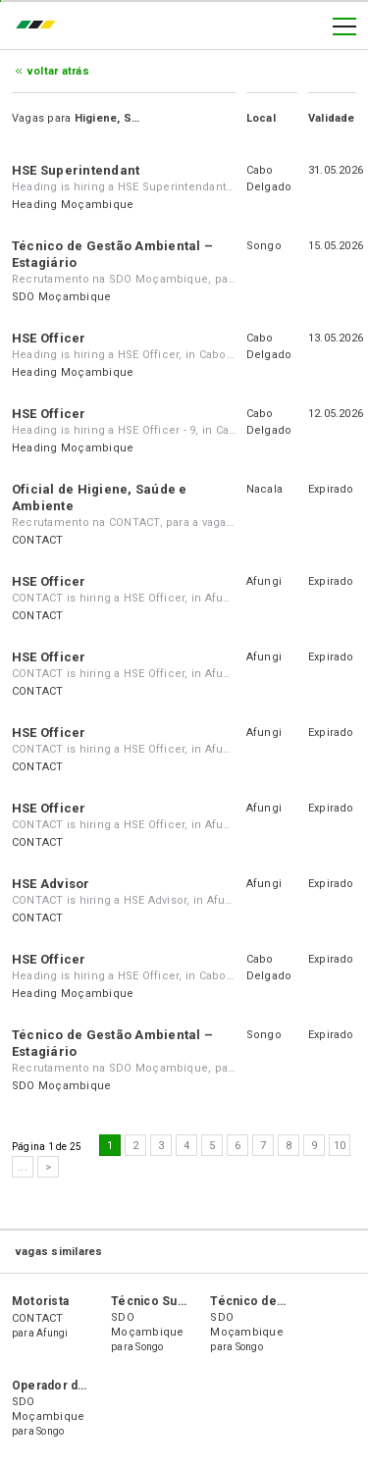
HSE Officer (49, 338)
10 (339, 1145)
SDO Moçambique (61, 296)
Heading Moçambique (72, 204)
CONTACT (38, 540)
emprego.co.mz (40, 26)
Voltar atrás (58, 71)
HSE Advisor (51, 883)
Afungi (264, 581)
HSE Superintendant (75, 170)
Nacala (264, 489)
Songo (264, 245)
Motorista (40, 1301)
